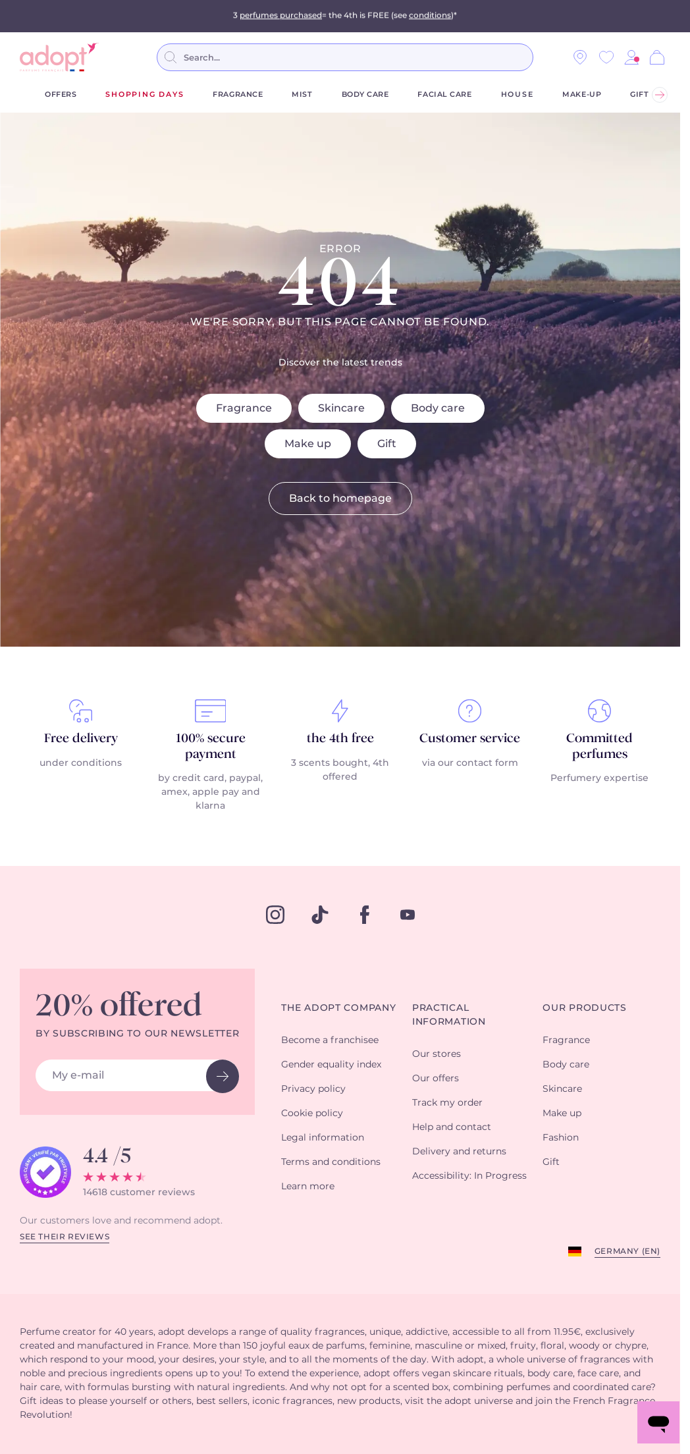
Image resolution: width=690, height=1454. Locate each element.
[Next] (660, 95)
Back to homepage (340, 498)
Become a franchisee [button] (330, 1040)
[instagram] (275, 914)
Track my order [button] (447, 1103)
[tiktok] (320, 914)
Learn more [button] (307, 1186)
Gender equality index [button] (331, 1064)
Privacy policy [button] (313, 1089)
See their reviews (64, 1237)
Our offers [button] (435, 1078)
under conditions (81, 763)
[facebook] (364, 914)
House (517, 94)
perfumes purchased (281, 16)
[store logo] (59, 57)
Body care (365, 94)
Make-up (581, 94)
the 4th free (340, 739)
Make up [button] (562, 1113)
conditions (430, 16)
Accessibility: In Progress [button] (469, 1176)
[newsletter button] (222, 1076)
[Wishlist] (606, 57)
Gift (639, 94)
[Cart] (657, 57)
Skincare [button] (562, 1089)
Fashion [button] (561, 1138)
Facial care (444, 94)
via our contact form (470, 763)
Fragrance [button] (566, 1040)
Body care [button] (566, 1064)
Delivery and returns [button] (459, 1151)
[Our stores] (580, 57)
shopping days (144, 94)
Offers (60, 94)
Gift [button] (551, 1162)
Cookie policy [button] (312, 1113)
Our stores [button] (436, 1054)
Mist (302, 94)
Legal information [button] (322, 1138)
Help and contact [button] (451, 1127)
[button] (631, 57)
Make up (307, 444)
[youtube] (407, 914)
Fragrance (238, 94)
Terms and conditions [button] (331, 1162)
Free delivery (81, 739)
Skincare (341, 408)
